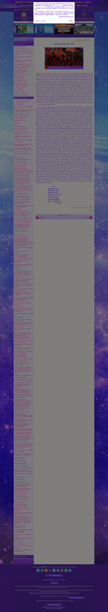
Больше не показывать (40, 21)
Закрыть (71, 20)
